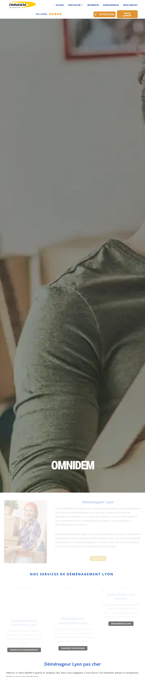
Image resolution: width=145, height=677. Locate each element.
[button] (105, 14)
